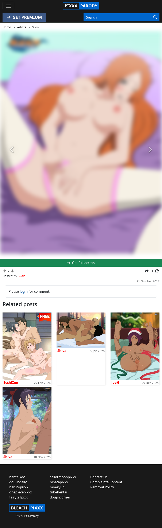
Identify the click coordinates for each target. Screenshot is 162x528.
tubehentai (58, 492)
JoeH (115, 382)
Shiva (61, 350)
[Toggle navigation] (8, 6)
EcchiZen (10, 382)
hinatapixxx (59, 482)
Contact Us (98, 477)
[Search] (155, 17)
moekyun (57, 487)
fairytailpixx (18, 497)
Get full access (80, 262)
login (24, 291)
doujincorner (60, 497)
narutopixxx (18, 487)
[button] (12, 149)
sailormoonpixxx (63, 477)
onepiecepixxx (20, 492)
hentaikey (17, 477)
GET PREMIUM (24, 17)
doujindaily (18, 482)
